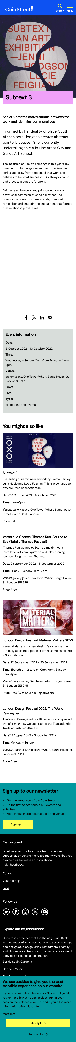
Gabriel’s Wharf (13, 969)
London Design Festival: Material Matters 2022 (38, 640)
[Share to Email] (50, 317)
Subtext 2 (10, 473)
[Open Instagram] (25, 911)
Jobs (6, 888)
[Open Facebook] (15, 911)
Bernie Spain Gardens (17, 962)
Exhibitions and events (20, 405)
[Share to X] (34, 317)
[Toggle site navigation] (70, 8)
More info (9, 1014)
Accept (36, 1023)
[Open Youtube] (44, 911)
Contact (8, 873)
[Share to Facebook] (26, 317)
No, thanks (36, 1034)
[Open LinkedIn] (35, 911)
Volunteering (11, 881)
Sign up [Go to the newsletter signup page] (16, 824)
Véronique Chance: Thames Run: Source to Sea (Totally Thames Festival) (35, 539)
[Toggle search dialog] (60, 8)
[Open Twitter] (6, 911)
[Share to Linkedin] (42, 317)
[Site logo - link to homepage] (19, 7)
